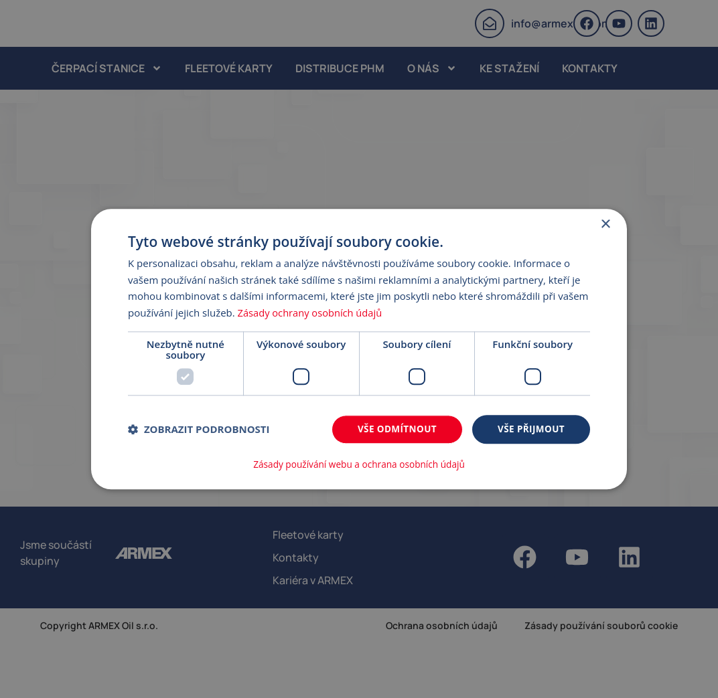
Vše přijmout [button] (530, 429)
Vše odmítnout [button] (393, 429)
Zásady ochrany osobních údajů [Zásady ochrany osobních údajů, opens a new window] (312, 313)
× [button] (605, 225)
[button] (199, 430)
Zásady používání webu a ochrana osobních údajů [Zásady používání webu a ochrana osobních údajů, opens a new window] (359, 464)
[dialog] (359, 349)
